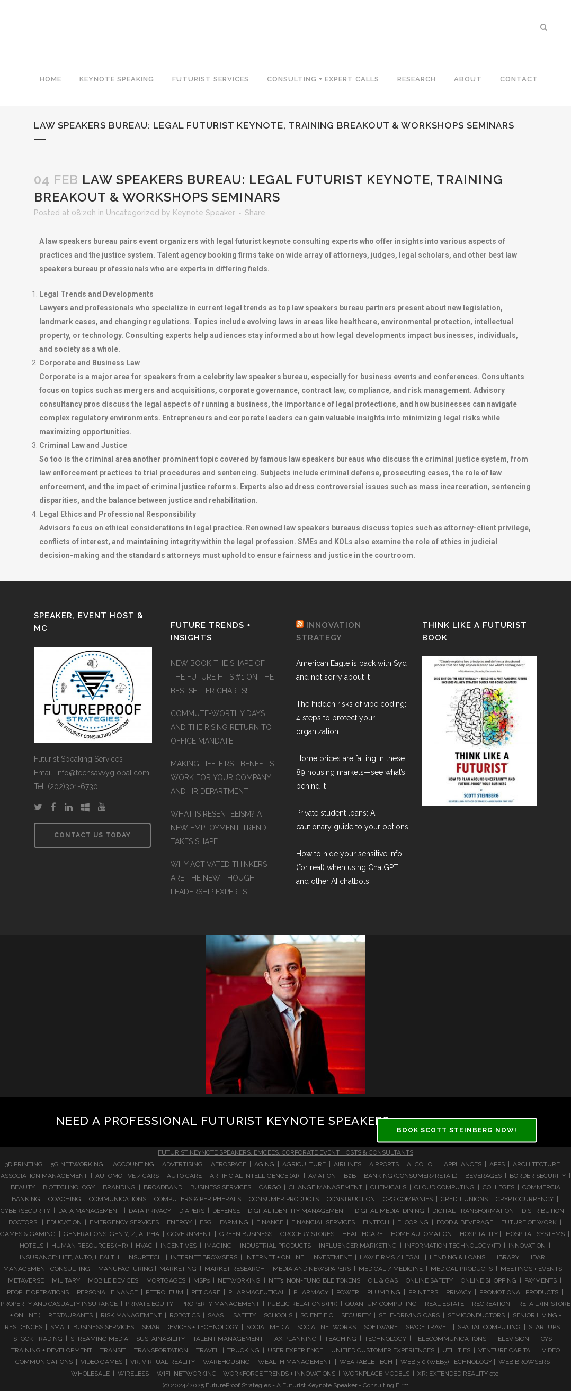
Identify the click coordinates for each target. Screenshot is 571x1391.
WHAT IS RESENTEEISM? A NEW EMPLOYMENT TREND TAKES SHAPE (218, 828)
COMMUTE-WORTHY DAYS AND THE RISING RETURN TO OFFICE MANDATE (221, 727)
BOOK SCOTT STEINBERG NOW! (457, 1129)
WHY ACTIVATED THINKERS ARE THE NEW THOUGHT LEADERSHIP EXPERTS (219, 878)
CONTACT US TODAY (92, 835)
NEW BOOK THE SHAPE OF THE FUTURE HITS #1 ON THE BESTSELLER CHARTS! (222, 677)
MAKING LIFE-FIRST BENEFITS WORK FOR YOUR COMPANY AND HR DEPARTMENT (222, 777)
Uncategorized (132, 212)
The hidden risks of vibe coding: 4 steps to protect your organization (351, 718)
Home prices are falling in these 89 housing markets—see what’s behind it (350, 772)
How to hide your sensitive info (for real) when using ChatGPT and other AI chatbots (349, 867)
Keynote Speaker (204, 212)
